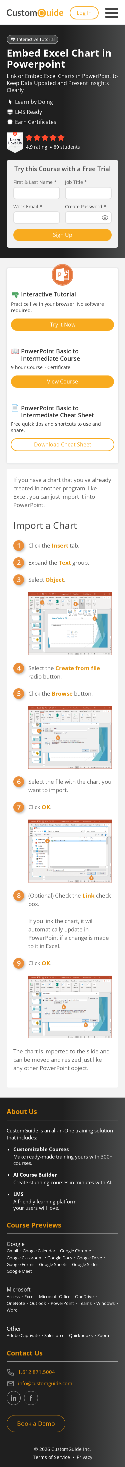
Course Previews (34, 1225)
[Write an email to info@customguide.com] (62, 1384)
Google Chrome (75, 1251)
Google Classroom (25, 1258)
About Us (22, 1111)
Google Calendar (39, 1251)
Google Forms (20, 1264)
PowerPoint (62, 1303)
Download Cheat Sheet (62, 444)
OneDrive (84, 1297)
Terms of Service (51, 1457)
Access (13, 1297)
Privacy (84, 1457)
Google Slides (85, 1264)
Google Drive (89, 1258)
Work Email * (27, 206)
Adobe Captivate (23, 1335)
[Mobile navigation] (111, 13)
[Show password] (105, 217)
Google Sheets (53, 1264)
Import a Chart (45, 525)
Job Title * (76, 182)
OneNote (16, 1303)
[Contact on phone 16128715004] (62, 1372)
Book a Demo (36, 1423)
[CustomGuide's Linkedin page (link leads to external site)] (14, 1398)
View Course (62, 381)
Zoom (103, 1335)
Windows (105, 1303)
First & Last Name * (35, 182)
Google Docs (59, 1258)
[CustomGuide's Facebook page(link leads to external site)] (31, 1398)
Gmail (12, 1251)
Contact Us (25, 1352)
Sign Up (62, 234)
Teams (85, 1303)
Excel (29, 1297)
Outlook (38, 1303)
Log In (84, 12)
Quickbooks (81, 1335)
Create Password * (85, 206)
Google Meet (19, 1271)
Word (12, 1310)
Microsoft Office (54, 1297)
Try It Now (62, 324)
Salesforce (54, 1335)
